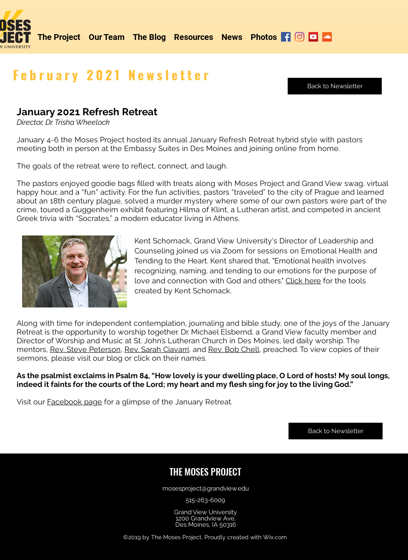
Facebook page (74, 401)
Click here (303, 280)
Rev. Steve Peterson (85, 349)
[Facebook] (286, 37)
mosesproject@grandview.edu (205, 488)
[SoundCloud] (327, 37)
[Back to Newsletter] (335, 86)
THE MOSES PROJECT (205, 471)
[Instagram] (299, 37)
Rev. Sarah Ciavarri (156, 349)
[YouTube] (313, 37)
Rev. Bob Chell (233, 349)
